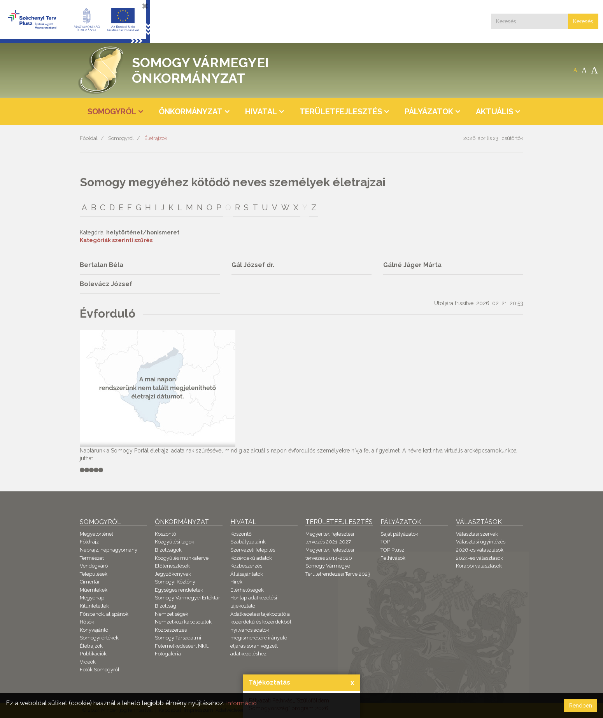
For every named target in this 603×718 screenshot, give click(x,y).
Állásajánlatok (246, 574)
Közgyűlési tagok (174, 542)
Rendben (580, 705)
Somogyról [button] (112, 111)
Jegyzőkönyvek (173, 574)
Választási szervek (477, 534)
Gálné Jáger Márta (412, 265)
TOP (385, 542)
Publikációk (93, 654)
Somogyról (121, 138)
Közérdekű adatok (251, 558)
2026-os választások (479, 550)
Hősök (87, 622)
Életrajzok (155, 138)
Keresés (583, 21)
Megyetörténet (96, 534)
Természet (92, 558)
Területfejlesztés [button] (341, 111)
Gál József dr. (252, 265)
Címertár (90, 582)
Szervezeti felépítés (252, 550)
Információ (241, 703)
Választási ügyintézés (480, 542)
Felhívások (392, 558)
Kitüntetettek (94, 606)
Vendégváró (94, 566)
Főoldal (89, 138)
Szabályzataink (248, 542)
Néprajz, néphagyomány (108, 550)
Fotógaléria (168, 654)
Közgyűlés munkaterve (182, 558)
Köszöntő (165, 534)
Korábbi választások (479, 566)
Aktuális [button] (494, 111)
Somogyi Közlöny (175, 582)
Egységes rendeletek (179, 590)
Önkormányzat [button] (191, 111)
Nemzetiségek (171, 614)
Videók (88, 662)
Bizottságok (168, 550)
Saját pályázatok (399, 534)
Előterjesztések (172, 566)
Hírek (236, 582)
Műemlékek (93, 590)
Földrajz (89, 542)
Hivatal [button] (261, 111)
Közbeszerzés (171, 630)
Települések (93, 574)
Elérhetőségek (247, 590)
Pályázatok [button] (429, 111)
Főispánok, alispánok (104, 614)
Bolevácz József (106, 284)
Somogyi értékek (99, 638)
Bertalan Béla (101, 265)
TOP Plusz (392, 550)
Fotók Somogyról (99, 670)
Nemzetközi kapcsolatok (183, 622)
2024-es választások (479, 558)
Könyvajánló (94, 630)
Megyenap (92, 598)
